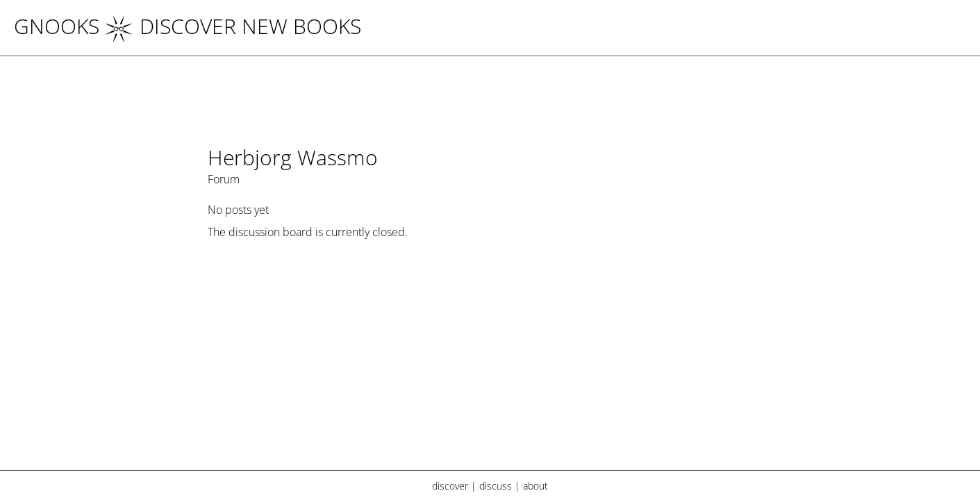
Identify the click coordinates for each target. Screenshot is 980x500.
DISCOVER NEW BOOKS (233, 26)
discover (450, 485)
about (535, 485)
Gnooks (56, 26)
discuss (495, 485)
